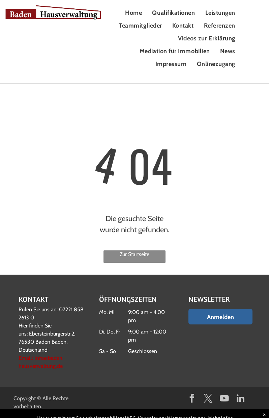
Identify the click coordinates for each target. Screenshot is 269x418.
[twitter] (208, 399)
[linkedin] (240, 399)
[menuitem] (133, 12)
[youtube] (224, 399)
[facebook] (192, 399)
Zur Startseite (134, 254)
